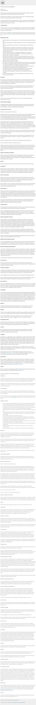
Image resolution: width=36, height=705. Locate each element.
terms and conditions (22, 702)
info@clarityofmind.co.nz (9, 352)
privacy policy (9, 33)
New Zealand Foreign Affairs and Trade (15, 364)
